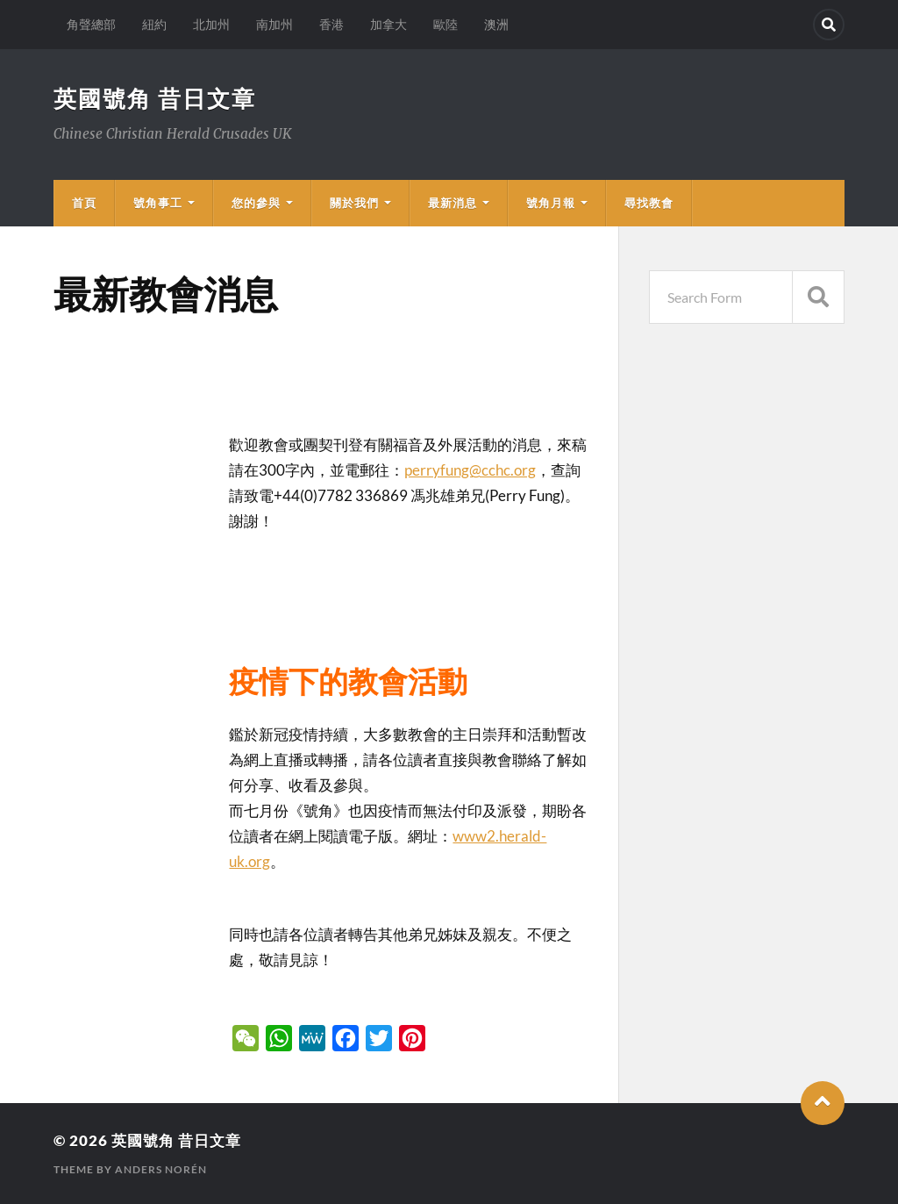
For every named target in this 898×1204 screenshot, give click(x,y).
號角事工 (157, 203)
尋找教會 (649, 203)
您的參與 (256, 203)
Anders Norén (161, 1169)
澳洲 (496, 24)
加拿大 (388, 24)
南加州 (274, 24)
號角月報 (550, 203)
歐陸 (445, 24)
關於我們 (354, 203)
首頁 (84, 203)
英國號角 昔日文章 (154, 98)
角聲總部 (91, 24)
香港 (331, 24)
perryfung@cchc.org (470, 470)
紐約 (154, 24)
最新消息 (452, 203)
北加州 (211, 24)
